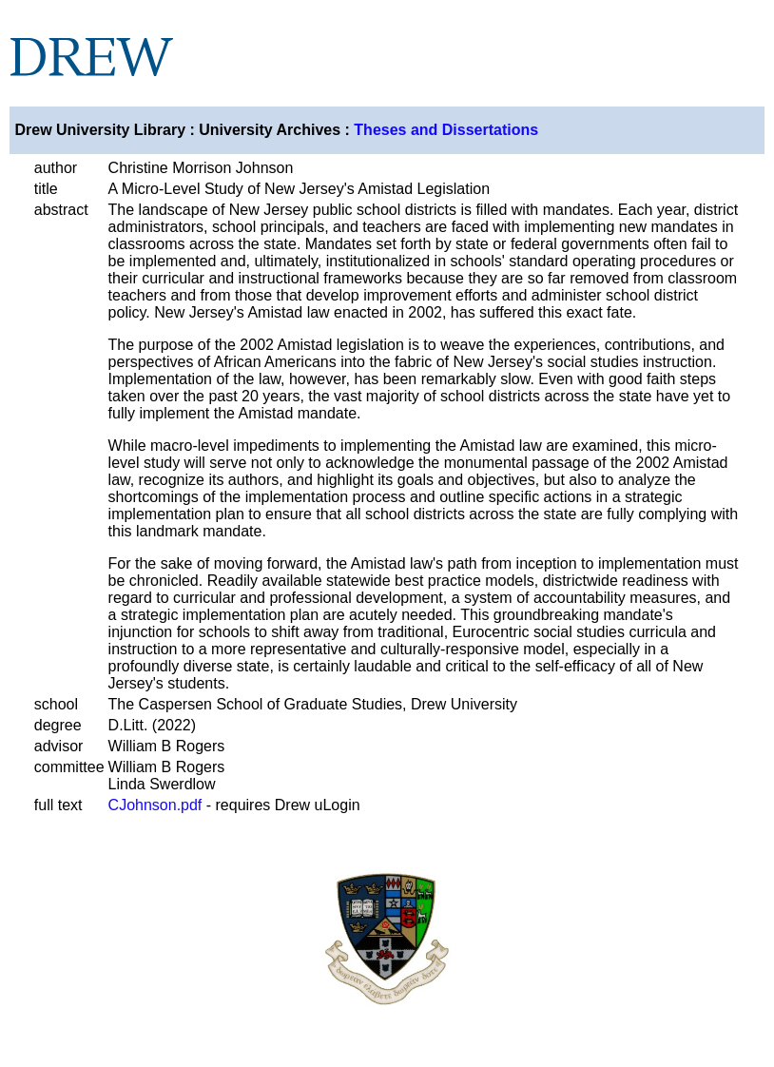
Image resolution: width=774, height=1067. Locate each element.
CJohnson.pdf (155, 805)
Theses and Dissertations (446, 130)
